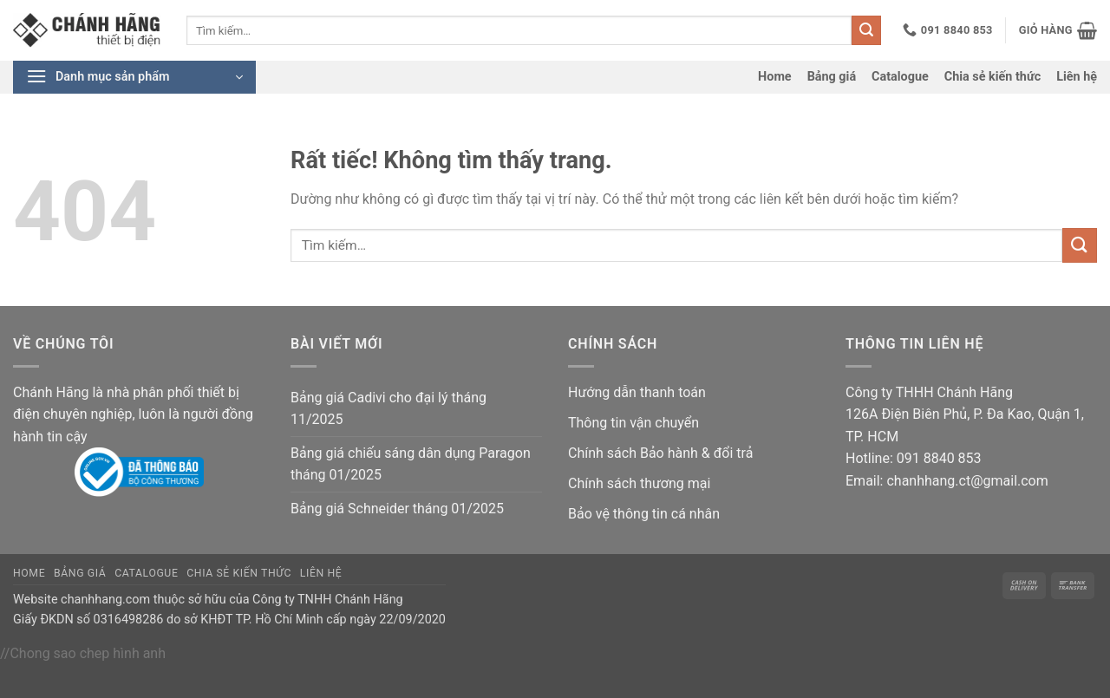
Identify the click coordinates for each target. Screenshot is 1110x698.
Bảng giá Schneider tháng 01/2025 (397, 508)
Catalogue (900, 76)
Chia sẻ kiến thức (992, 76)
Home (775, 76)
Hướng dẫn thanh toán (637, 392)
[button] (1058, 30)
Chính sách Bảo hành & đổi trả (660, 453)
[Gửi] (866, 30)
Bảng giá (831, 76)
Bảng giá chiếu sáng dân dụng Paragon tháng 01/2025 (411, 464)
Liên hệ (1076, 76)
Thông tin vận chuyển (633, 422)
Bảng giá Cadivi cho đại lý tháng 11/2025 (388, 408)
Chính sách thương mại (639, 483)
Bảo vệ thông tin (618, 514)
